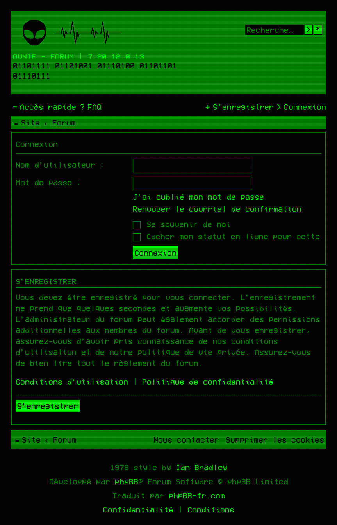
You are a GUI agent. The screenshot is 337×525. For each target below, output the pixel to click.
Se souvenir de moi (182, 224)
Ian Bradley (201, 467)
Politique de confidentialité (207, 381)
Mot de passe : (48, 182)
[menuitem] (90, 106)
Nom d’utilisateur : (60, 164)
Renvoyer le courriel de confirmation (217, 208)
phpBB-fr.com (197, 495)
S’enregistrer (47, 405)
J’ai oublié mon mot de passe (198, 196)
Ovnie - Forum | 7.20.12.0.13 (78, 56)
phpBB (126, 481)
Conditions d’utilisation (72, 381)
